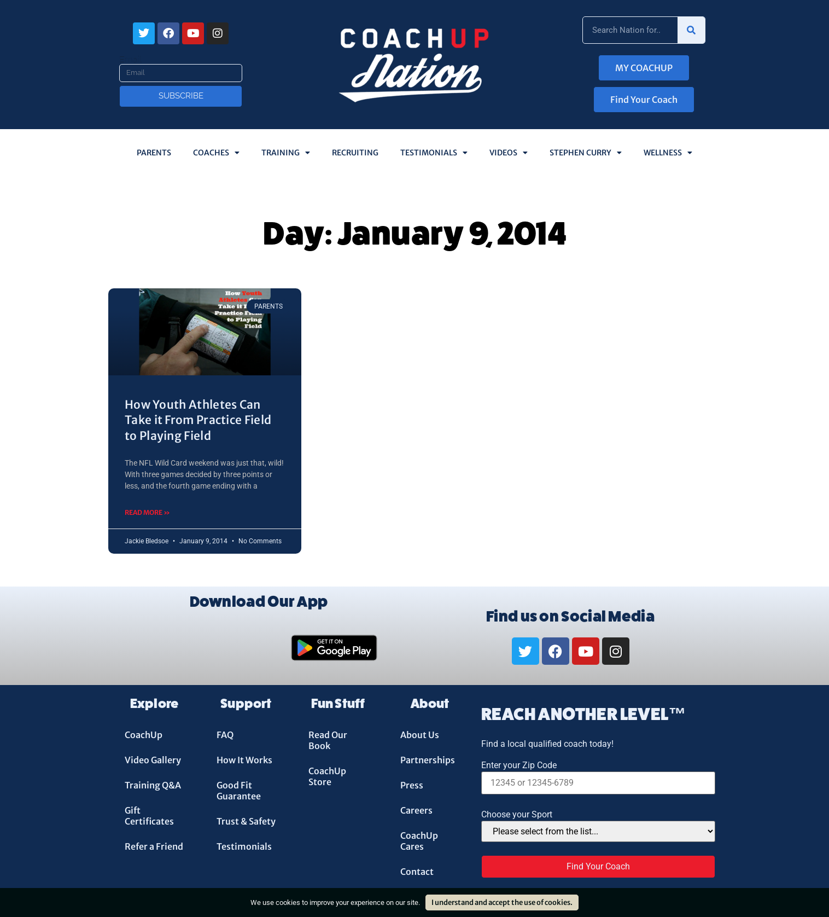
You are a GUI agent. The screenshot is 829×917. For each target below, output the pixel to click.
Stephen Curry (586, 152)
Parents (154, 153)
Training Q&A (153, 785)
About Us (419, 734)
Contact (417, 871)
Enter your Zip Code (519, 765)
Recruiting (355, 153)
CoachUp (143, 734)
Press (411, 785)
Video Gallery (153, 760)
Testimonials (434, 152)
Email (130, 59)
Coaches (216, 152)
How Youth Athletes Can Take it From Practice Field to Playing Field (198, 420)
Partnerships (427, 760)
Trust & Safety (246, 821)
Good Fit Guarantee (239, 791)
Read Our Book (327, 740)
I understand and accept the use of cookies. (502, 902)
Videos (508, 152)
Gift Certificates (149, 816)
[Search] (691, 30)
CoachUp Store (327, 776)
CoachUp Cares (419, 841)
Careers (416, 810)
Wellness (668, 152)
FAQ (225, 734)
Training (285, 152)
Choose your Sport (516, 814)
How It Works (244, 760)
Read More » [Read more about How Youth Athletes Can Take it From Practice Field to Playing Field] (147, 512)
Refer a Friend (154, 846)
